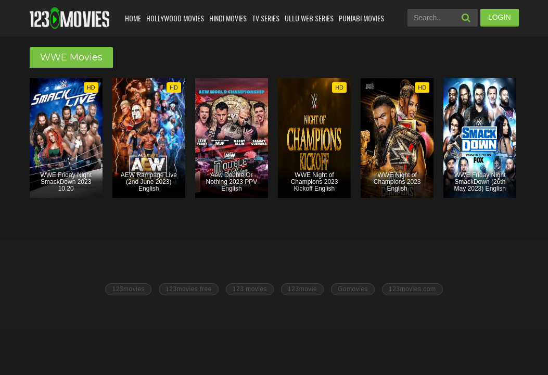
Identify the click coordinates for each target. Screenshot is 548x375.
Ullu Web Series (309, 17)
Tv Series (265, 17)
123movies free (188, 289)
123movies (128, 289)
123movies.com (412, 289)
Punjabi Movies (361, 17)
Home (133, 17)
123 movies (250, 289)
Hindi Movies (228, 17)
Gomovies (353, 289)
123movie (302, 289)
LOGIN (499, 17)
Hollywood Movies (175, 17)
